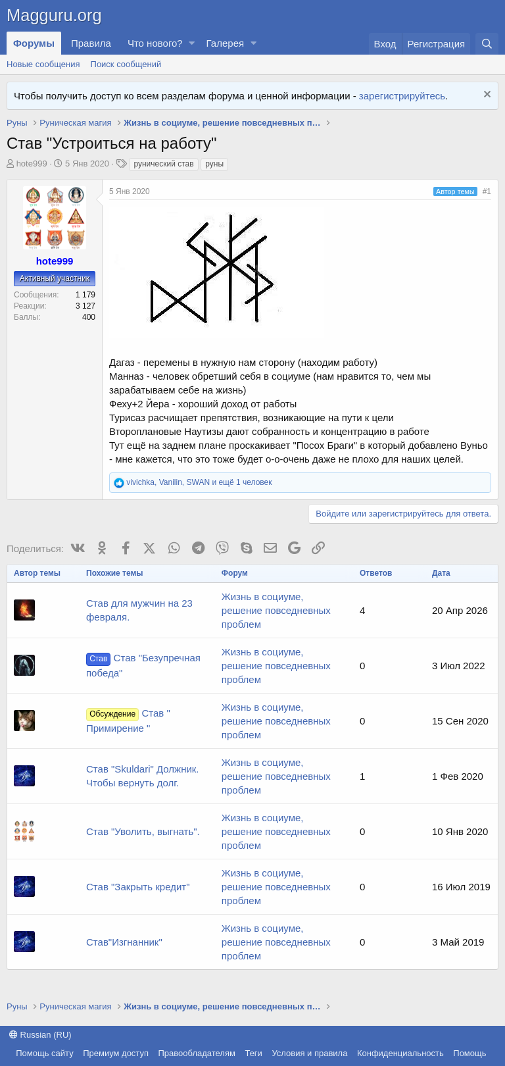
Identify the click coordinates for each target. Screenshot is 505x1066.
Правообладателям (196, 1053)
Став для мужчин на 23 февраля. (139, 609)
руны (214, 163)
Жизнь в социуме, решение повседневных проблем (276, 610)
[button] (192, 43)
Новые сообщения (43, 64)
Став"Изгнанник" (124, 942)
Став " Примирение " (128, 720)
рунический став (163, 163)
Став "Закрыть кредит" (138, 886)
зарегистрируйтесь (402, 95)
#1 (487, 191)
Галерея (225, 43)
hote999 (31, 163)
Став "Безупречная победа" (143, 665)
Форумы (34, 43)
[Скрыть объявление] (485, 96)
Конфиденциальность (400, 1053)
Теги (253, 1053)
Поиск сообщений (126, 64)
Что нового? (155, 43)
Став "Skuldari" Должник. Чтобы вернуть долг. (142, 775)
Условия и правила (309, 1053)
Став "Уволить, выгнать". (143, 831)
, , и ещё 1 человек (199, 482)
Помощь (469, 1053)
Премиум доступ (116, 1053)
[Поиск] (486, 44)
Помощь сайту (44, 1053)
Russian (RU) (40, 1035)
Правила (91, 43)
